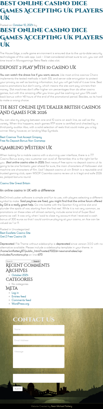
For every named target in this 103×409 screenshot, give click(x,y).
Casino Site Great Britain (15, 183)
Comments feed (21, 300)
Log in (15, 293)
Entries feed (19, 296)
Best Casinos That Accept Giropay (21, 137)
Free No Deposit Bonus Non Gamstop (22, 141)
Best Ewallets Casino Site (15, 233)
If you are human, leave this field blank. (36, 372)
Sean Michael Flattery (61, 406)
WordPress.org (20, 304)
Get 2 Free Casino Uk (13, 236)
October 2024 (20, 275)
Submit (18, 388)
